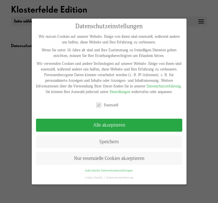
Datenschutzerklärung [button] (119, 177)
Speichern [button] (109, 142)
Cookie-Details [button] (94, 177)
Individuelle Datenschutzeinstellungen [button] (109, 170)
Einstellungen (120, 91)
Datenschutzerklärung (164, 86)
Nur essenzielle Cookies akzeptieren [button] (109, 158)
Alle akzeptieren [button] (109, 125)
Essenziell (107, 105)
